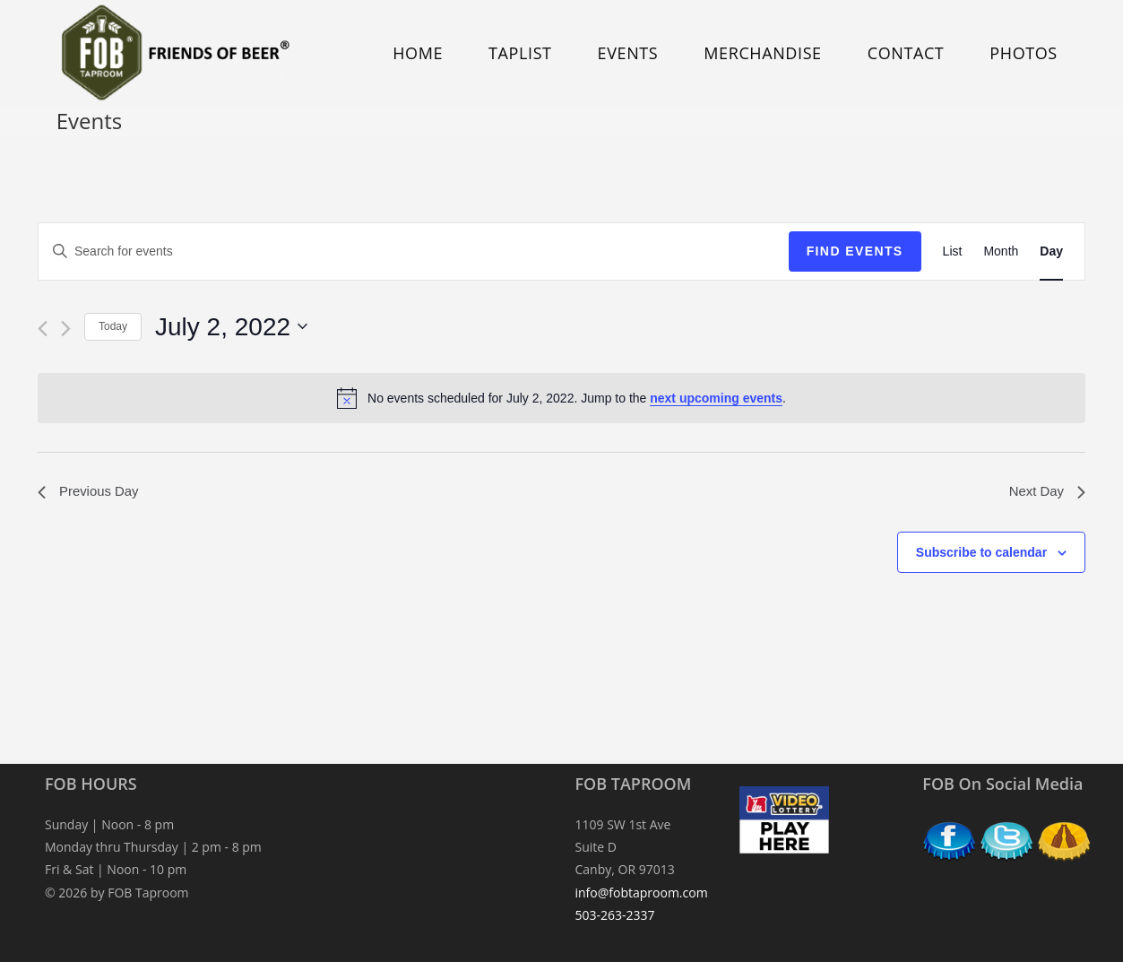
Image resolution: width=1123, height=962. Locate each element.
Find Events (855, 251)
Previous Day (91, 492)
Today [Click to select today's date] (113, 326)
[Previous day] (43, 328)
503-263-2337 (615, 914)
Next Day (1045, 492)
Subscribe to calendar (981, 554)
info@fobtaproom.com (641, 892)
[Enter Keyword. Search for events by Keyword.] (414, 251)
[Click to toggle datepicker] (231, 327)
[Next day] (66, 328)
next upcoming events (716, 398)
